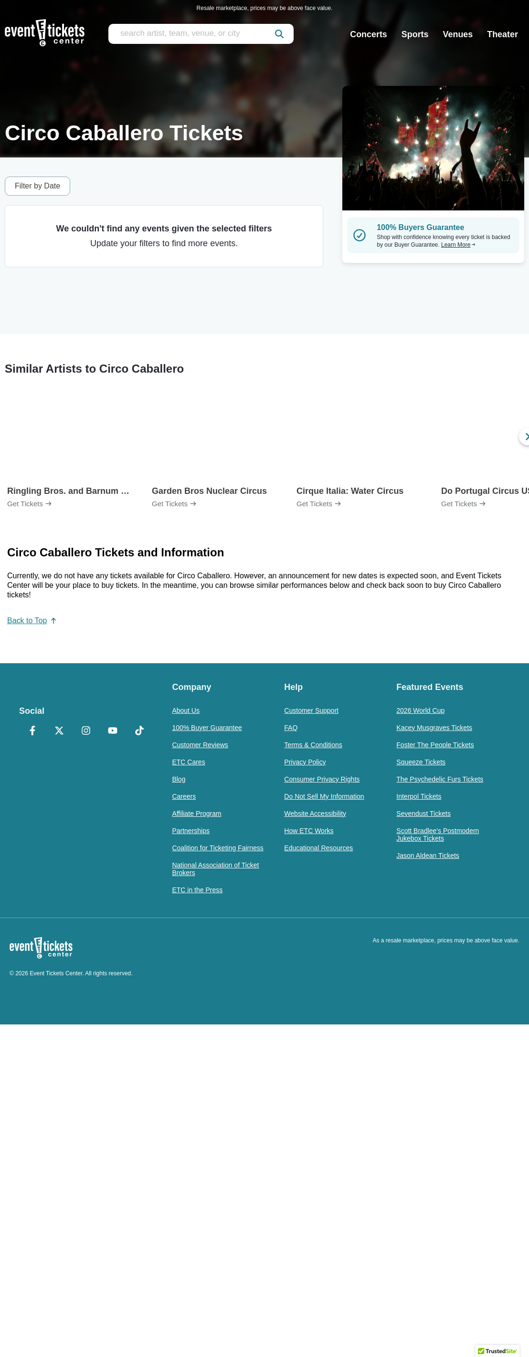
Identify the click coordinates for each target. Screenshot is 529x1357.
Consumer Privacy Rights (322, 779)
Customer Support (311, 710)
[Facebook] (32, 731)
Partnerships (191, 831)
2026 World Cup (420, 710)
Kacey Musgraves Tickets (434, 727)
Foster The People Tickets (435, 745)
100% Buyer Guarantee (207, 727)
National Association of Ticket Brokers (215, 869)
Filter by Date (37, 186)
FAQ (290, 727)
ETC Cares (188, 762)
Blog (178, 779)
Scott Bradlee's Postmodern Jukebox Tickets (437, 834)
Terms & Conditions (313, 745)
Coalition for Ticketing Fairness (217, 848)
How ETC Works (308, 831)
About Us (186, 710)
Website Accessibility (315, 813)
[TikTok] (139, 731)
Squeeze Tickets (420, 762)
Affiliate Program (196, 813)
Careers (184, 796)
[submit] (279, 33)
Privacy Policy (305, 762)
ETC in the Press (197, 890)
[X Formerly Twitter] (59, 731)
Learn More (458, 244)
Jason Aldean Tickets (427, 855)
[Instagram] (86, 731)
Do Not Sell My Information (324, 796)
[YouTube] (112, 731)
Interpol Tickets (418, 796)
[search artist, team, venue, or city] (201, 34)
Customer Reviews (200, 745)
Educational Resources (318, 848)
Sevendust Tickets (423, 813)
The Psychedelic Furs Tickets (439, 779)
